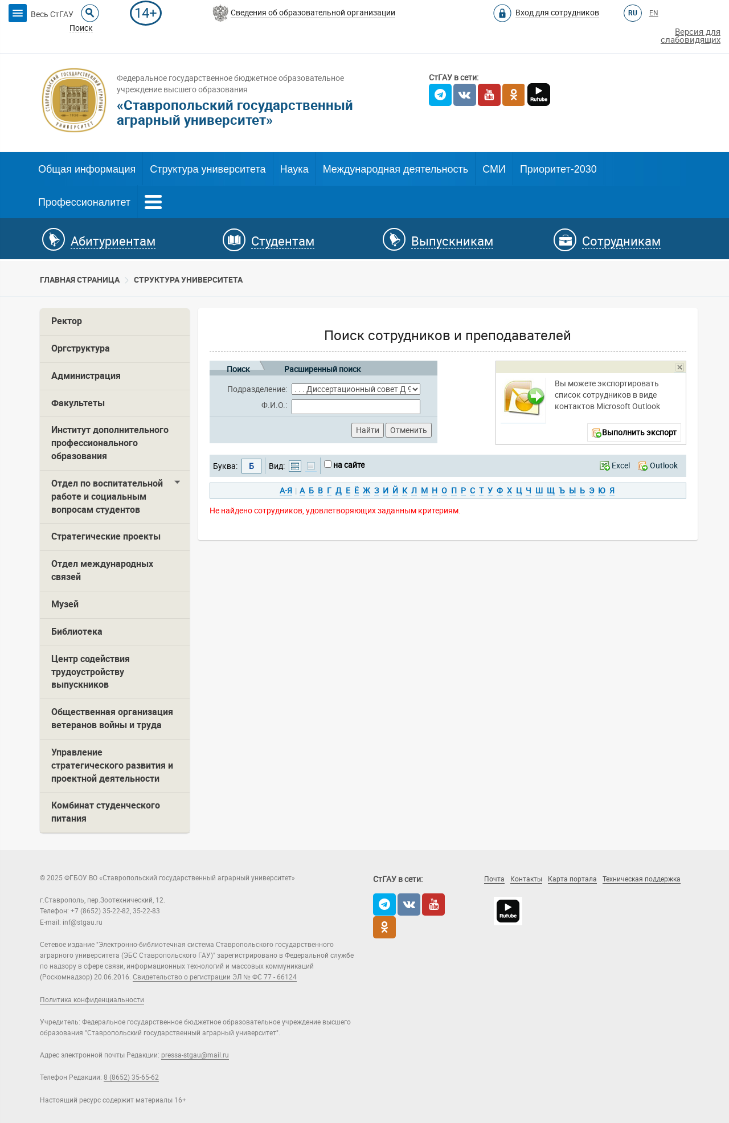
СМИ (494, 169)
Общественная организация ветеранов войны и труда (112, 718)
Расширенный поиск (322, 367)
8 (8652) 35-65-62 (131, 1077)
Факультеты (78, 403)
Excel (621, 465)
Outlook (664, 465)
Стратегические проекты (106, 536)
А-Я (286, 490)
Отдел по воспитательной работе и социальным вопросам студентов (107, 496)
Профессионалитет (84, 202)
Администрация (86, 375)
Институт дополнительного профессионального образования (110, 443)
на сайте (348, 464)
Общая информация (87, 169)
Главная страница (80, 279)
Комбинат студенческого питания (105, 812)
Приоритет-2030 (558, 169)
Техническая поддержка (642, 879)
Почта (494, 879)
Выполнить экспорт (639, 432)
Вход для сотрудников (557, 12)
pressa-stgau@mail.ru (195, 1055)
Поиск (238, 367)
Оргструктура (80, 348)
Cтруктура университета (188, 279)
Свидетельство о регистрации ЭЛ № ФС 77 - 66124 (215, 977)
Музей (65, 604)
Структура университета (207, 169)
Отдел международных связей (102, 570)
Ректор (66, 321)
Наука (294, 169)
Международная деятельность (396, 169)
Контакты (526, 879)
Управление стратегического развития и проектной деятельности (112, 765)
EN (653, 13)
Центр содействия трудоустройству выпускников (90, 672)
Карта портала (572, 879)
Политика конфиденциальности (92, 1000)
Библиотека (77, 631)
